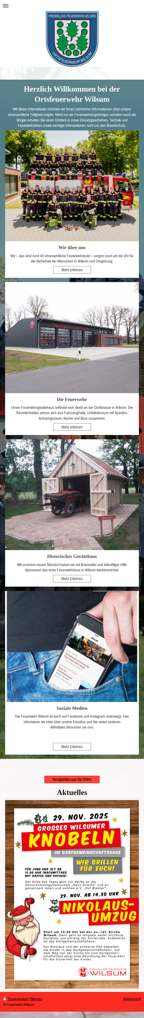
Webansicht (132, 999)
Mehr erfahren (72, 269)
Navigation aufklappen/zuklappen (72, 5)
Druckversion (15, 999)
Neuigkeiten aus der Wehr (72, 779)
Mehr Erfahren (72, 578)
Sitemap (36, 999)
